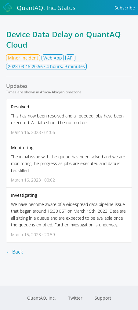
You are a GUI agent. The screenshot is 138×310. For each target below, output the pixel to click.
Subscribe (124, 8)
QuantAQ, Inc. (41, 298)
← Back (14, 251)
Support (103, 298)
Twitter (75, 298)
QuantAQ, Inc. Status (39, 7)
